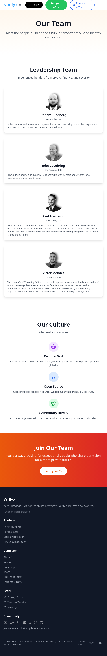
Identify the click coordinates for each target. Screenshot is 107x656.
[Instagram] (35, 622)
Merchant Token (13, 577)
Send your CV (53, 471)
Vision (7, 562)
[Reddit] (12, 622)
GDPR (91, 643)
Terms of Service (15, 602)
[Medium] (24, 622)
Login (34, 5)
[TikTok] (30, 622)
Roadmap (9, 567)
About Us (9, 557)
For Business (11, 532)
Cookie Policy (81, 643)
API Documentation (15, 541)
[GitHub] (41, 622)
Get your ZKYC (56, 4)
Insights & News (13, 582)
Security (10, 607)
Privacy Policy (13, 597)
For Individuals (12, 527)
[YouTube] (5, 622)
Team (7, 572)
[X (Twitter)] (18, 622)
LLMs (100, 643)
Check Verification (14, 536)
